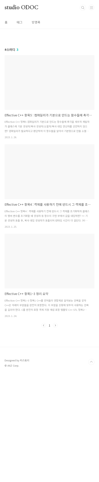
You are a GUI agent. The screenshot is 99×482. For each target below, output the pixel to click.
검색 (83, 8)
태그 (19, 22)
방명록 (36, 22)
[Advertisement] (49, 68)
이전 (43, 379)
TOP (91, 470)
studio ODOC (21, 7)
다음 (55, 379)
